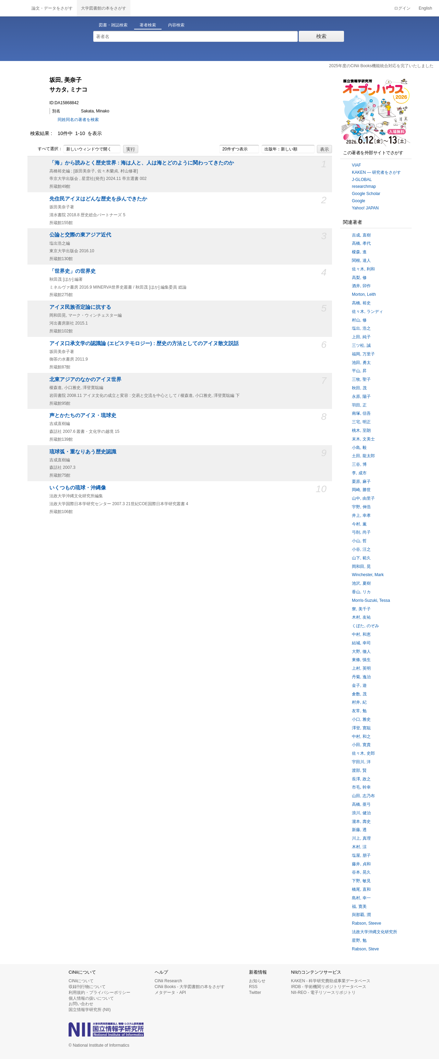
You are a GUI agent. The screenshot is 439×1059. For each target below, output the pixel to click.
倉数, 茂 (359, 694)
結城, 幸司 (361, 643)
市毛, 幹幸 (361, 787)
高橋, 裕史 (361, 303)
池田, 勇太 (361, 362)
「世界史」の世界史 (72, 271)
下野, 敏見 (361, 880)
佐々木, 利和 (363, 269)
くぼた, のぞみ (365, 625)
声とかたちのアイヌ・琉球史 (82, 415)
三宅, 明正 (361, 421)
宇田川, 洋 (361, 761)
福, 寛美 (359, 906)
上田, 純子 (361, 336)
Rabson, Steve (365, 949)
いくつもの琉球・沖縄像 (77, 487)
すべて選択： (46, 149)
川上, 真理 (361, 838)
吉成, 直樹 (361, 235)
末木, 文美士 (363, 439)
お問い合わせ (81, 1003)
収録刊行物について (87, 986)
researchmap (364, 186)
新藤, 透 (359, 829)
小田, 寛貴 (361, 744)
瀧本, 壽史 (361, 821)
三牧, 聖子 (361, 379)
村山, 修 (359, 320)
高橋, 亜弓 (361, 804)
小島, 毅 (359, 447)
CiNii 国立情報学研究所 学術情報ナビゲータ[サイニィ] (13, 8)
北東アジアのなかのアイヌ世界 (85, 379)
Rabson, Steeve (366, 923)
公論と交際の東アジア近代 (80, 235)
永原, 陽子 (361, 396)
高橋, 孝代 (361, 243)
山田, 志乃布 (363, 795)
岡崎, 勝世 (361, 489)
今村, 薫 (359, 524)
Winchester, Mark (368, 574)
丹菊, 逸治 (361, 676)
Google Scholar (366, 193)
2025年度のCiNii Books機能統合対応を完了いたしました (381, 65)
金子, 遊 (359, 685)
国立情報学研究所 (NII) (90, 1009)
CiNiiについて (81, 980)
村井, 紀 (359, 702)
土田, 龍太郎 (363, 455)
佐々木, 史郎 (363, 753)
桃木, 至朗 (361, 430)
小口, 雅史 (361, 719)
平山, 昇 (359, 370)
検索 (321, 36)
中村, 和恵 (361, 634)
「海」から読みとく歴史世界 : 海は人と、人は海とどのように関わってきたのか (141, 163)
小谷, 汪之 (361, 549)
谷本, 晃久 (361, 872)
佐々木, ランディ (367, 311)
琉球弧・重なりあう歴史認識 (82, 451)
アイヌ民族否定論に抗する (80, 307)
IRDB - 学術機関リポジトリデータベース (328, 986)
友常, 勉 (359, 710)
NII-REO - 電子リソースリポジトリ (323, 992)
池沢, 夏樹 (361, 583)
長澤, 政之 (361, 779)
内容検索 (176, 25)
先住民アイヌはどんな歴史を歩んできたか (98, 199)
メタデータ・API (170, 992)
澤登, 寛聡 (361, 728)
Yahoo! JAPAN (365, 208)
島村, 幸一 (361, 898)
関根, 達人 (361, 260)
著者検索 (148, 25)
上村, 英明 (361, 668)
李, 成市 (359, 473)
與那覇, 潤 (361, 914)
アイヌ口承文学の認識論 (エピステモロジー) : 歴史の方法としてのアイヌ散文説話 (144, 343)
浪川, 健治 (361, 813)
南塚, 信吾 (361, 413)
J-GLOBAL (362, 179)
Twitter (255, 992)
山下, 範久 (361, 558)
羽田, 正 (359, 405)
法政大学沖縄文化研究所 (374, 931)
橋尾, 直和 (361, 889)
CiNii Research (168, 980)
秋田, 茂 (359, 388)
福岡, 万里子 (363, 354)
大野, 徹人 (361, 651)
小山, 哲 (359, 540)
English (425, 8)
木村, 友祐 (361, 617)
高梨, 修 (359, 277)
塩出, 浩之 (361, 328)
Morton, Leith (364, 294)
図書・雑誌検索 (113, 25)
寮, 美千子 (361, 609)
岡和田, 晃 (361, 566)
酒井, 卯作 (361, 285)
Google (358, 200)
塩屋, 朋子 (361, 855)
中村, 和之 (361, 736)
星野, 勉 (359, 940)
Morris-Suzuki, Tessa (371, 600)
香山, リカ (361, 591)
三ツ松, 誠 (361, 345)
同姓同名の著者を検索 (78, 119)
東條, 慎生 (361, 659)
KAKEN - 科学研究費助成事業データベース (330, 980)
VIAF (356, 165)
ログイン (402, 8)
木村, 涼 (359, 846)
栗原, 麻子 (361, 481)
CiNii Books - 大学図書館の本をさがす (190, 986)
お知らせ (257, 980)
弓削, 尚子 (361, 532)
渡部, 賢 (359, 770)
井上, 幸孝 (361, 515)
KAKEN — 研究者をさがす (376, 172)
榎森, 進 (359, 251)
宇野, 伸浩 (361, 506)
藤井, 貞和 (361, 864)
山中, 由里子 (363, 498)
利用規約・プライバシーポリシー (99, 992)
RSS (253, 986)
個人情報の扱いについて (91, 998)
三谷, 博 (359, 464)
